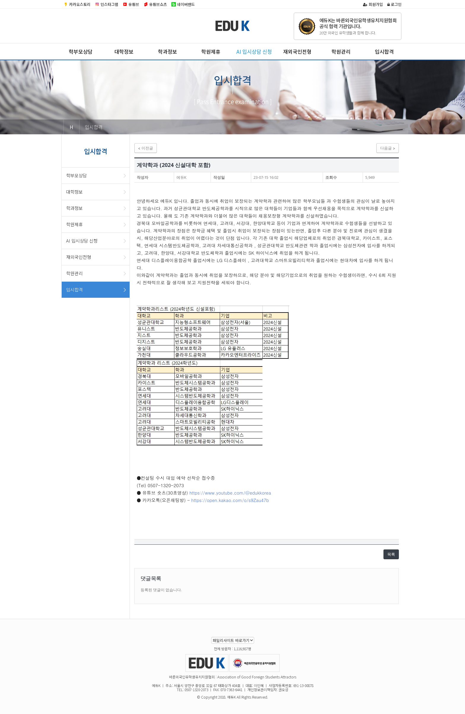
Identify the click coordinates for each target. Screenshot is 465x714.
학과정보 (167, 51)
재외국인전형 (297, 51)
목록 (391, 554)
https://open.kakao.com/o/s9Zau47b (230, 500)
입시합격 (384, 51)
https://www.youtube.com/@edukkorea (230, 493)
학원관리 (341, 51)
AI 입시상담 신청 (254, 51)
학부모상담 (81, 51)
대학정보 (123, 51)
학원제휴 (210, 51)
